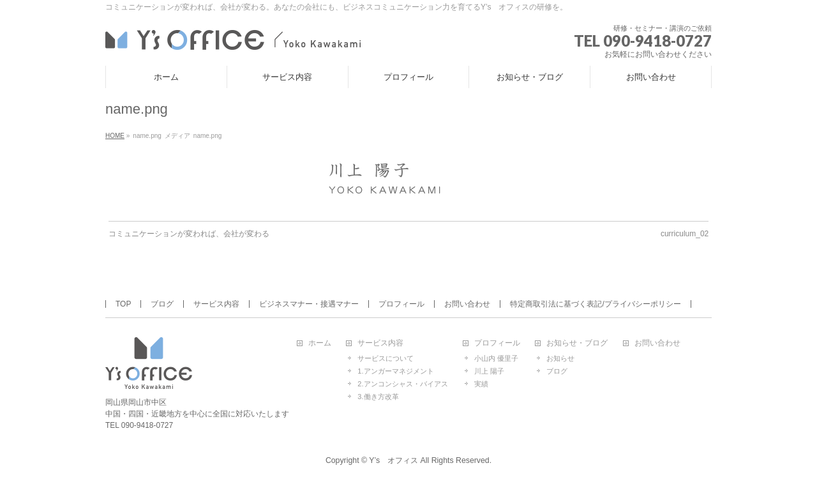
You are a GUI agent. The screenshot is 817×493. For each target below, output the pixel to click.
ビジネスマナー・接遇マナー (309, 304)
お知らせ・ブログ (577, 343)
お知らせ (560, 358)
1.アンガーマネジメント (395, 371)
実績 (481, 384)
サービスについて (385, 358)
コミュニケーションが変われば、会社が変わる (189, 233)
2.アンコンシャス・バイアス (402, 384)
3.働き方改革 (377, 396)
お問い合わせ (467, 304)
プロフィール (401, 304)
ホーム (319, 343)
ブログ (162, 304)
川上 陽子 (489, 371)
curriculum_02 (684, 233)
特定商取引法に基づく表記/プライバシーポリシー (595, 304)
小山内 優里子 (496, 358)
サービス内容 (216, 304)
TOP (123, 304)
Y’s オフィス (393, 460)
